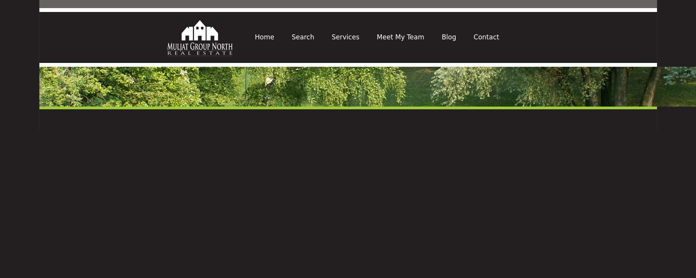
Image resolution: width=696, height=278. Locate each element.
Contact (486, 37)
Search (303, 37)
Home (264, 37)
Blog (449, 37)
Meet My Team (400, 37)
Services (345, 37)
